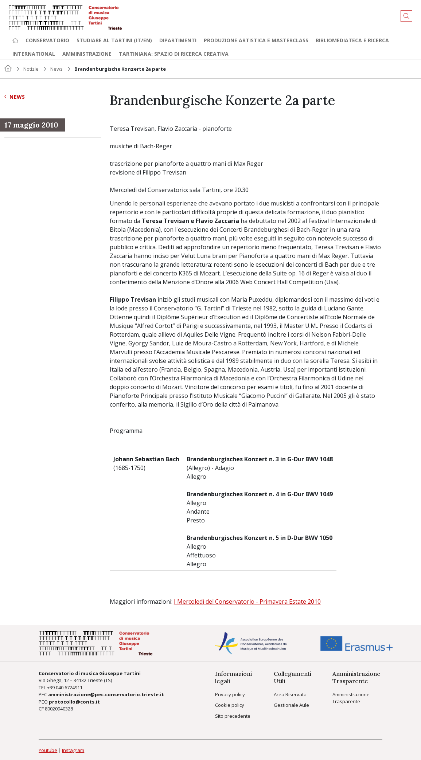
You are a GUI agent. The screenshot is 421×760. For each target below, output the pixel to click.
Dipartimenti (177, 40)
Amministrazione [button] (87, 53)
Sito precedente (232, 716)
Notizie (31, 69)
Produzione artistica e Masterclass (256, 40)
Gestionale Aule (291, 705)
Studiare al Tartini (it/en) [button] (114, 40)
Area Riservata (290, 694)
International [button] (33, 53)
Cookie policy (229, 705)
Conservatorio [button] (47, 40)
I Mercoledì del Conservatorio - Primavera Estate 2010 (247, 602)
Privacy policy (230, 694)
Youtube (48, 750)
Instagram (73, 750)
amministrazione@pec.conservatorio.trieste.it (106, 694)
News (56, 69)
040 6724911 (69, 687)
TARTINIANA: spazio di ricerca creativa (174, 53)
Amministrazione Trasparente (351, 698)
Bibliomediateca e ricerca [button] (352, 40)
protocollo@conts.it (74, 701)
